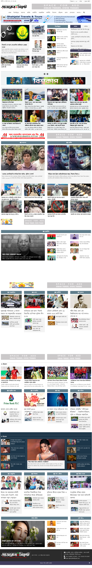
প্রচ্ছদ (10, 13)
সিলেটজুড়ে (16, 13)
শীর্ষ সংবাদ (80, 50)
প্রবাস (66, 13)
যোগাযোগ (72, 13)
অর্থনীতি (48, 13)
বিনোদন (54, 13)
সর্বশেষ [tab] (75, 26)
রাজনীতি (34, 13)
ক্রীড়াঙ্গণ (60, 13)
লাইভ (80, 1)
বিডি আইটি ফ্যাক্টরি (48, 563)
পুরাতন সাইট (87, 1)
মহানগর (23, 13)
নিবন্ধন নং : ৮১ (73, 1)
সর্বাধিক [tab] (86, 26)
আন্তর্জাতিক (41, 13)
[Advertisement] (43, 271)
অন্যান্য (79, 13)
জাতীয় (28, 13)
